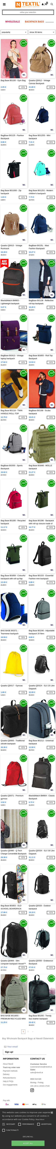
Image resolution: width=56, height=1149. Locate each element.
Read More (40, 1119)
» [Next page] (32, 1032)
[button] (42, 4)
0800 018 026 (35, 1079)
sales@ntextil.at (36, 1073)
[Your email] (24, 1046)
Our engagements (10, 1085)
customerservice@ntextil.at (41, 1067)
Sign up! (9, 1052)
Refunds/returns (9, 1078)
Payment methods (10, 1071)
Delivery (6, 1074)
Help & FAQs (8, 1081)
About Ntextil (8, 1064)
